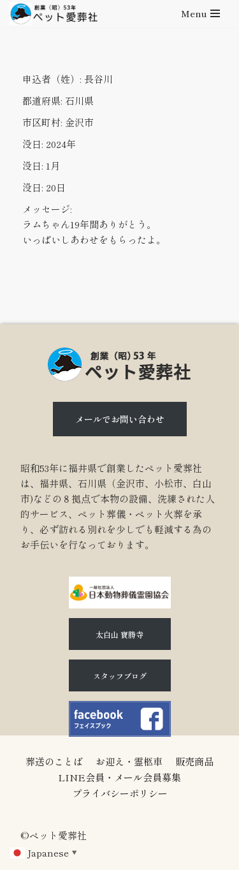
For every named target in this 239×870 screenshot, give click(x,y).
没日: (32, 144)
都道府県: (42, 100)
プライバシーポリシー (120, 793)
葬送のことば (54, 761)
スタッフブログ (120, 675)
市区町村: (42, 122)
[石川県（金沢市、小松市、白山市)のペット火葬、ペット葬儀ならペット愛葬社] (54, 14)
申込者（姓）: (52, 78)
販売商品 (194, 761)
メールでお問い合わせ (119, 419)
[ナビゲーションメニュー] (200, 13)
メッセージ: (47, 209)
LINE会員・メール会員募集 (119, 777)
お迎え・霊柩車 (129, 761)
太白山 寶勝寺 (119, 634)
